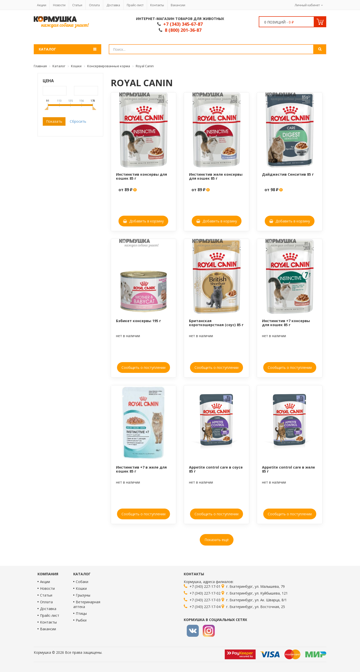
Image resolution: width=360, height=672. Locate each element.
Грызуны (83, 595)
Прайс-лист (135, 5)
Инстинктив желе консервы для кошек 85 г (215, 176)
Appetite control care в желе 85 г (288, 469)
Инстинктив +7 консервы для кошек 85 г (286, 322)
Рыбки (81, 620)
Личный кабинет (307, 5)
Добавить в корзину (143, 221)
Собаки (82, 581)
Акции (41, 5)
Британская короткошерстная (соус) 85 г (216, 322)
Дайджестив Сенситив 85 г (288, 174)
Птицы (81, 613)
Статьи (77, 5)
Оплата (94, 5)
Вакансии (178, 5)
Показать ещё (216, 539)
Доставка (113, 5)
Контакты (157, 5)
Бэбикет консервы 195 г (138, 320)
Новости (59, 5)
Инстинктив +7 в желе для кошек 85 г (141, 469)
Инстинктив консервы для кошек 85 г (141, 176)
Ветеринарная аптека (86, 604)
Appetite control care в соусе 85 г (216, 469)
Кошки (81, 588)
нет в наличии (128, 335)
